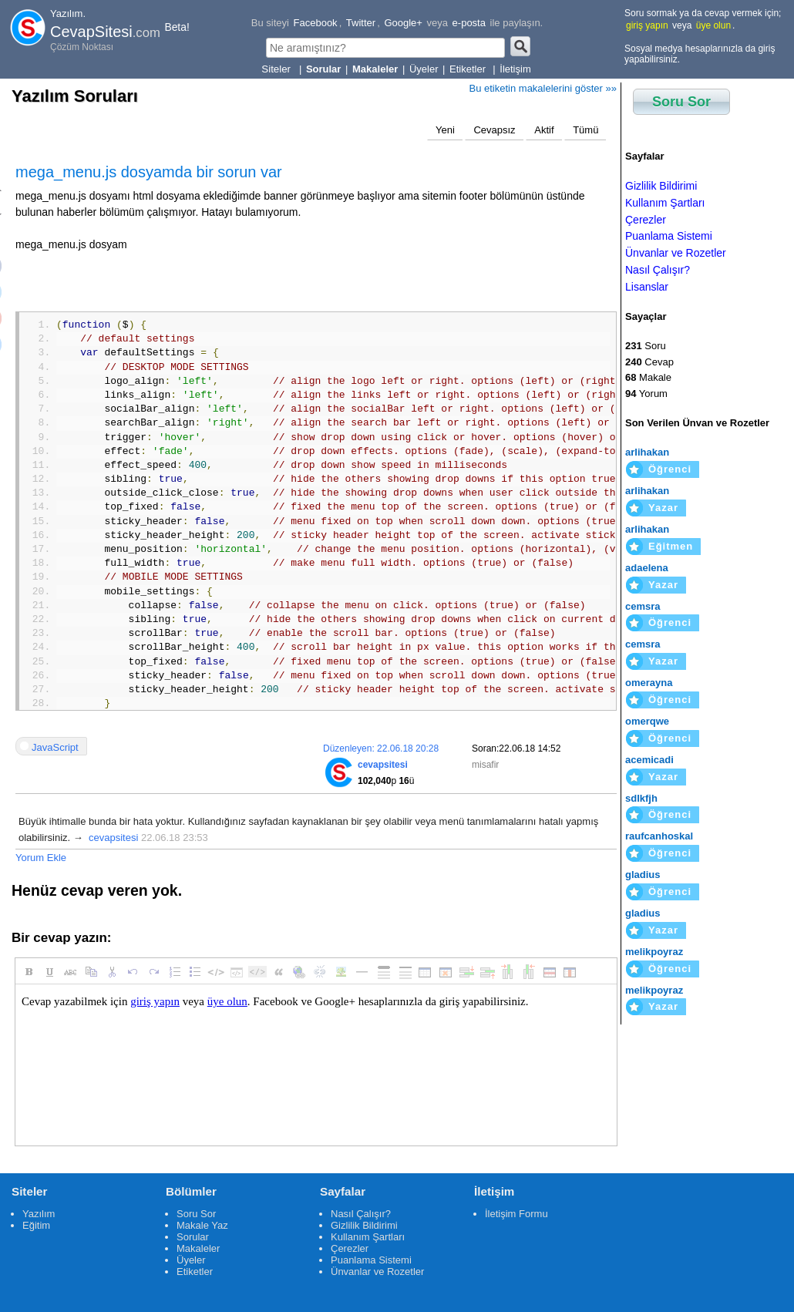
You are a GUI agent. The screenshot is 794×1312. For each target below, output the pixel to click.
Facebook (316, 23)
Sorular (193, 1237)
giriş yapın (647, 25)
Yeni (445, 130)
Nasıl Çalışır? (657, 270)
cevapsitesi (113, 837)
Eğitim (36, 1225)
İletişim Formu (516, 1213)
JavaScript (55, 747)
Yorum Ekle (40, 857)
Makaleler (198, 1248)
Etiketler (469, 69)
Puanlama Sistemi (668, 236)
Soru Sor (681, 101)
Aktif (543, 130)
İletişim (515, 69)
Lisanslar (646, 287)
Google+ (403, 23)
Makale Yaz (202, 1225)
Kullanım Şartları (665, 203)
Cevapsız (494, 130)
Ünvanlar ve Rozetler (675, 253)
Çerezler (645, 220)
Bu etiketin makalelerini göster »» (543, 88)
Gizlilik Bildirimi (661, 186)
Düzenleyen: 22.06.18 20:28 (381, 748)
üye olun (713, 25)
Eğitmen (670, 546)
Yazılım (38, 1213)
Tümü (585, 130)
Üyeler (424, 69)
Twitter (360, 23)
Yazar (663, 507)
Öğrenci (669, 469)
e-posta (469, 23)
